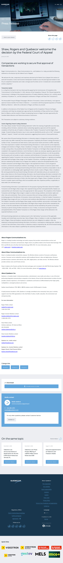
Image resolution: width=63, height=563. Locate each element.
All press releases (56, 438)
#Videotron (15, 367)
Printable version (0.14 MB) (31, 386)
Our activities (46, 486)
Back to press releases (9, 37)
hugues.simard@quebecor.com (9, 351)
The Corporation (46, 484)
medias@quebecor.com (8, 342)
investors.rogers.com (17, 247)
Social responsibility (46, 489)
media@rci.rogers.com (7, 307)
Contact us (11, 419)
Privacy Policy (46, 500)
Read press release (9, 462)
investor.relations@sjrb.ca (8, 336)
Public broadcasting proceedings (16, 513)
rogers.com (7, 247)
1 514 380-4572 (11, 408)
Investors (46, 492)
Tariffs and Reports (16, 516)
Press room (46, 497)
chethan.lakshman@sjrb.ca (8, 329)
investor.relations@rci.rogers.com (10, 316)
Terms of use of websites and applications (46, 503)
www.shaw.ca (42, 268)
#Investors (24, 367)
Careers (46, 495)
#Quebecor (5, 367)
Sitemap (46, 519)
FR (55, 4)
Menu (59, 4)
